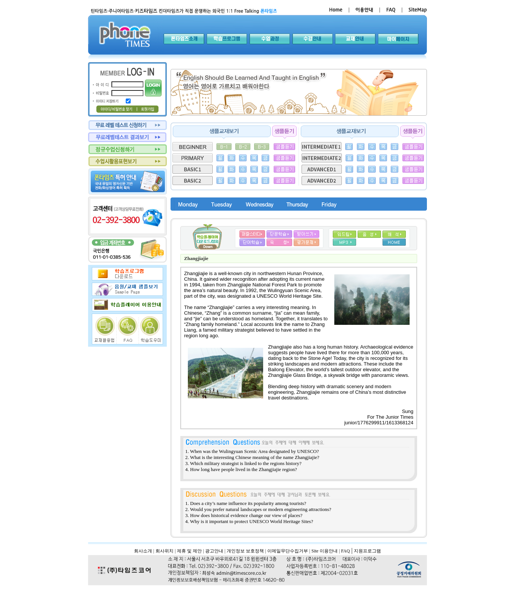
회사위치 (164, 551)
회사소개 (143, 551)
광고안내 (214, 551)
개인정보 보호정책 (245, 551)
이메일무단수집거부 (287, 551)
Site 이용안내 (324, 551)
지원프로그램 (367, 551)
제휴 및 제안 (189, 551)
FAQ (345, 551)
